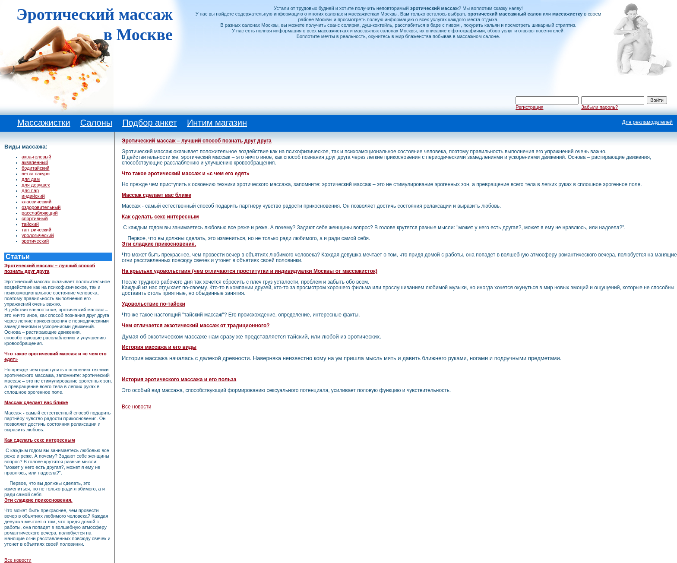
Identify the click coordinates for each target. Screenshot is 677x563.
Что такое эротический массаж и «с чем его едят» (186, 174)
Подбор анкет (149, 122)
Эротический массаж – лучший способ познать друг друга (197, 141)
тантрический (36, 229)
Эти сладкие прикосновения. (38, 500)
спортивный (35, 218)
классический (36, 201)
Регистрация (529, 107)
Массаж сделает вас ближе (36, 402)
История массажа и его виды (159, 347)
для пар (30, 190)
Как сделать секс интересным (39, 440)
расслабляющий (40, 212)
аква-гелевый (36, 156)
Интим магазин (217, 122)
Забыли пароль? (599, 107)
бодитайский (36, 168)
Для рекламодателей (647, 122)
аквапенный (35, 162)
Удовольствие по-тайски (153, 304)
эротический (35, 241)
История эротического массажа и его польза (179, 379)
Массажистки (43, 122)
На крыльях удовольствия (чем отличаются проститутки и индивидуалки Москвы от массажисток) (249, 271)
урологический (38, 235)
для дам (31, 179)
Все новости (18, 560)
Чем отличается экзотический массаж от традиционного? (196, 326)
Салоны (96, 122)
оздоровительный (41, 207)
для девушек (36, 184)
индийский (33, 196)
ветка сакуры (36, 173)
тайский (30, 224)
